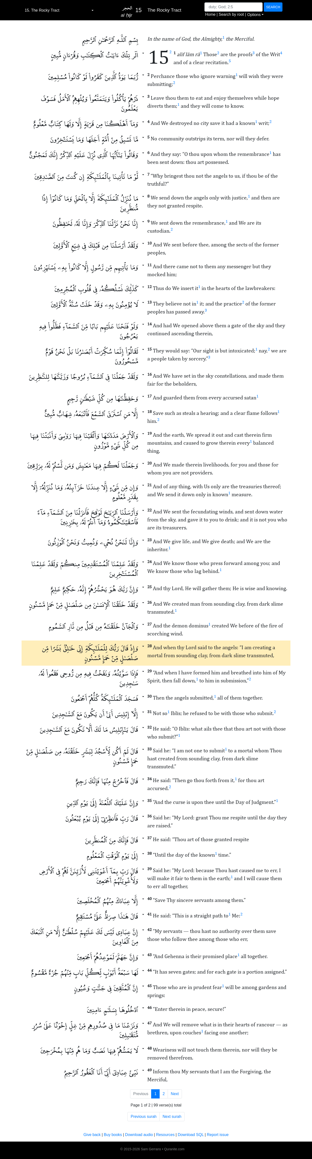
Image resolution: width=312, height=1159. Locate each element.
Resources (165, 1135)
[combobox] (59, 10)
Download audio (139, 1135)
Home (210, 14)
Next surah (172, 1116)
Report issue (218, 1135)
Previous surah (143, 1116)
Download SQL (191, 1135)
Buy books (113, 1135)
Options (254, 15)
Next (175, 1094)
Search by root (231, 14)
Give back (92, 1135)
